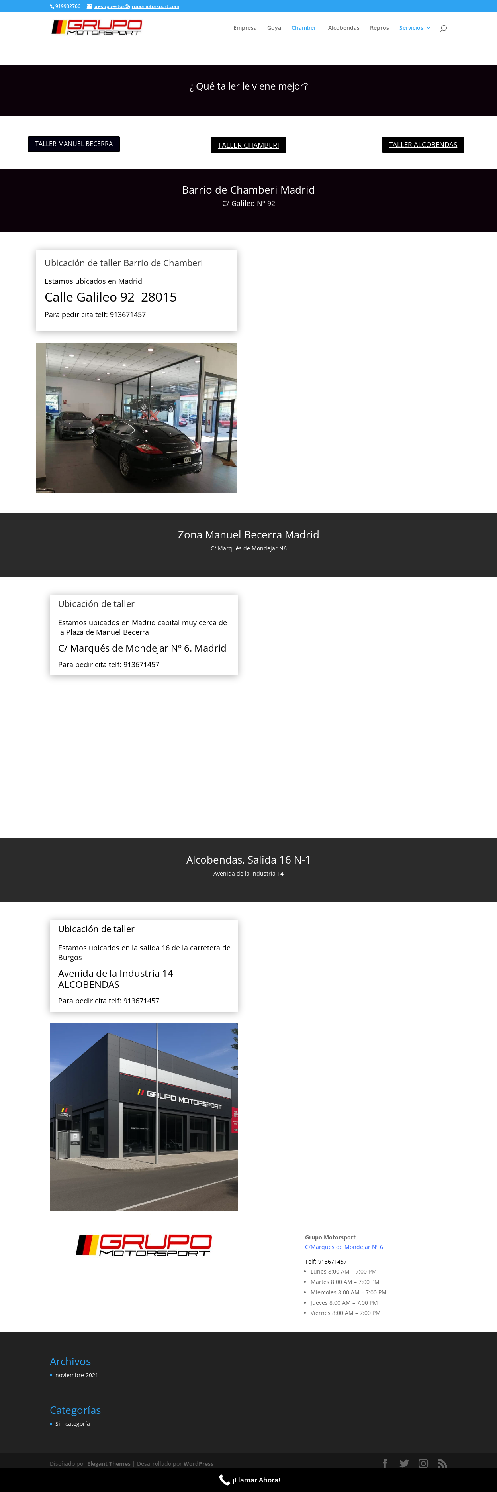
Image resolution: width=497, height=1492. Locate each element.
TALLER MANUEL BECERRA (74, 143)
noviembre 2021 (76, 1375)
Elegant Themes (109, 1463)
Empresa (245, 28)
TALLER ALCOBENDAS (423, 144)
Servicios (411, 28)
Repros (379, 28)
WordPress (198, 1463)
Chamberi (305, 28)
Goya (274, 28)
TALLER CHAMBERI (248, 145)
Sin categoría (72, 1423)
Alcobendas (344, 28)
